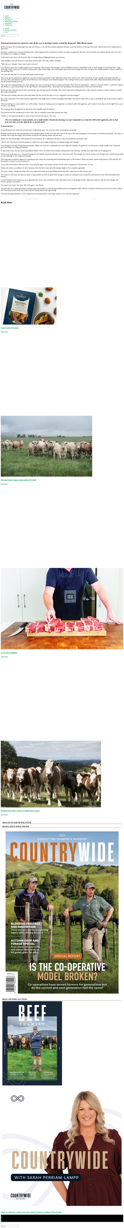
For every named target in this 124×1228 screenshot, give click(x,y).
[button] (7, 28)
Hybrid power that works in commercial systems (20, 811)
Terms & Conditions (44, 1212)
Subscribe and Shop (11, 21)
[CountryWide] (63, 7)
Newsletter (8, 23)
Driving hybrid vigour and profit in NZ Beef (18, 480)
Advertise (11, 1212)
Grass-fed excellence (9, 653)
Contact (18, 1212)
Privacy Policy (57, 1212)
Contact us (8, 25)
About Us (4, 1212)
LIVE (7, 16)
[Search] (10, 35)
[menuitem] (64, 16)
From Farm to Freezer (10, 328)
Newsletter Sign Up (29, 1212)
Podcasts (8, 18)
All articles (9, 19)
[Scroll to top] (2, 1223)
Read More (4, 332)
